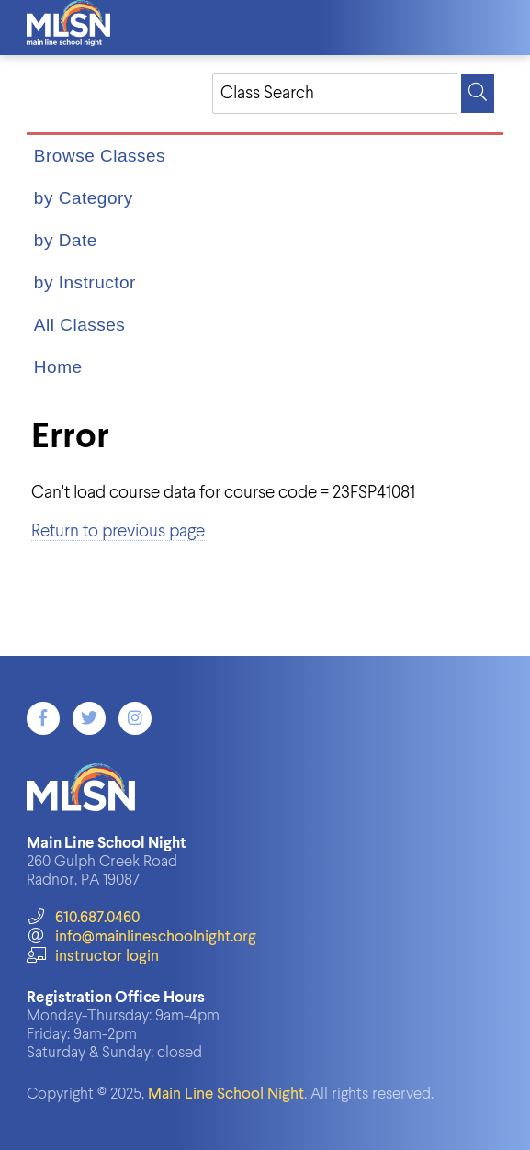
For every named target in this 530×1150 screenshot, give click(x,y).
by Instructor (85, 282)
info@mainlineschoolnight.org (141, 937)
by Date (65, 240)
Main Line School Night (226, 1094)
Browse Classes (99, 155)
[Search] (477, 93)
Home (58, 367)
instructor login (93, 956)
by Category (83, 198)
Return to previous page (118, 531)
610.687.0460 (83, 918)
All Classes (79, 324)
